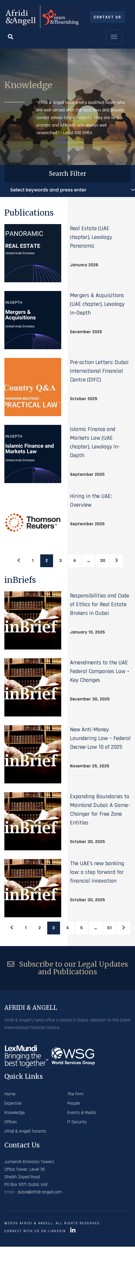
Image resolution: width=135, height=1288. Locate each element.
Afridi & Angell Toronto (25, 1131)
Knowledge (14, 1113)
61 (109, 928)
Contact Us (107, 17)
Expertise (13, 1103)
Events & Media (81, 1113)
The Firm (75, 1094)
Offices (10, 1122)
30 (102, 561)
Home (9, 1094)
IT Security (77, 1122)
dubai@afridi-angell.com (39, 1192)
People (73, 1103)
